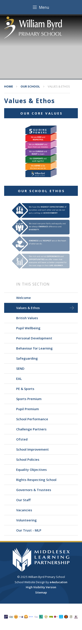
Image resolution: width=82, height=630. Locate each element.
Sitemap (41, 592)
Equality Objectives (31, 469)
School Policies (27, 459)
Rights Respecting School (36, 479)
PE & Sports (25, 388)
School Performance (32, 419)
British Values (27, 318)
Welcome (23, 297)
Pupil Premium (27, 409)
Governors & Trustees (33, 490)
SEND (20, 368)
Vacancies (24, 510)
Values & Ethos (59, 86)
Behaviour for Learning (34, 348)
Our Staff (23, 500)
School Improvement (32, 449)
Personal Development (34, 338)
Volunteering (26, 520)
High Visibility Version (41, 587)
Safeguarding (27, 358)
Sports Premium (29, 399)
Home (8, 86)
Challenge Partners (31, 429)
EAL (19, 378)
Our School (30, 86)
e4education (58, 582)
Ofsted (22, 439)
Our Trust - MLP (28, 530)
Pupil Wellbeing (28, 328)
